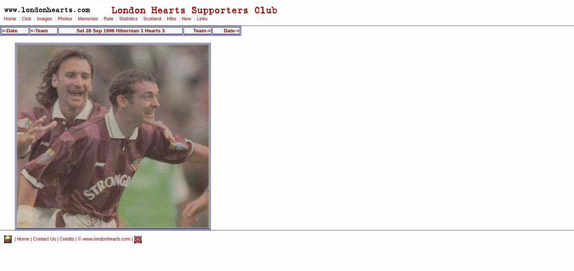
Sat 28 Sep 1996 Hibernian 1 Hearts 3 (121, 30)
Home (10, 18)
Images (44, 18)
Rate (108, 18)
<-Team (39, 30)
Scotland (152, 18)
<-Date (9, 30)
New (186, 18)
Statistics (128, 18)
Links (202, 18)
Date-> (231, 30)
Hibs (171, 18)
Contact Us (44, 239)
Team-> (202, 30)
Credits (67, 239)
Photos (65, 18)
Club (26, 18)
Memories (88, 18)
